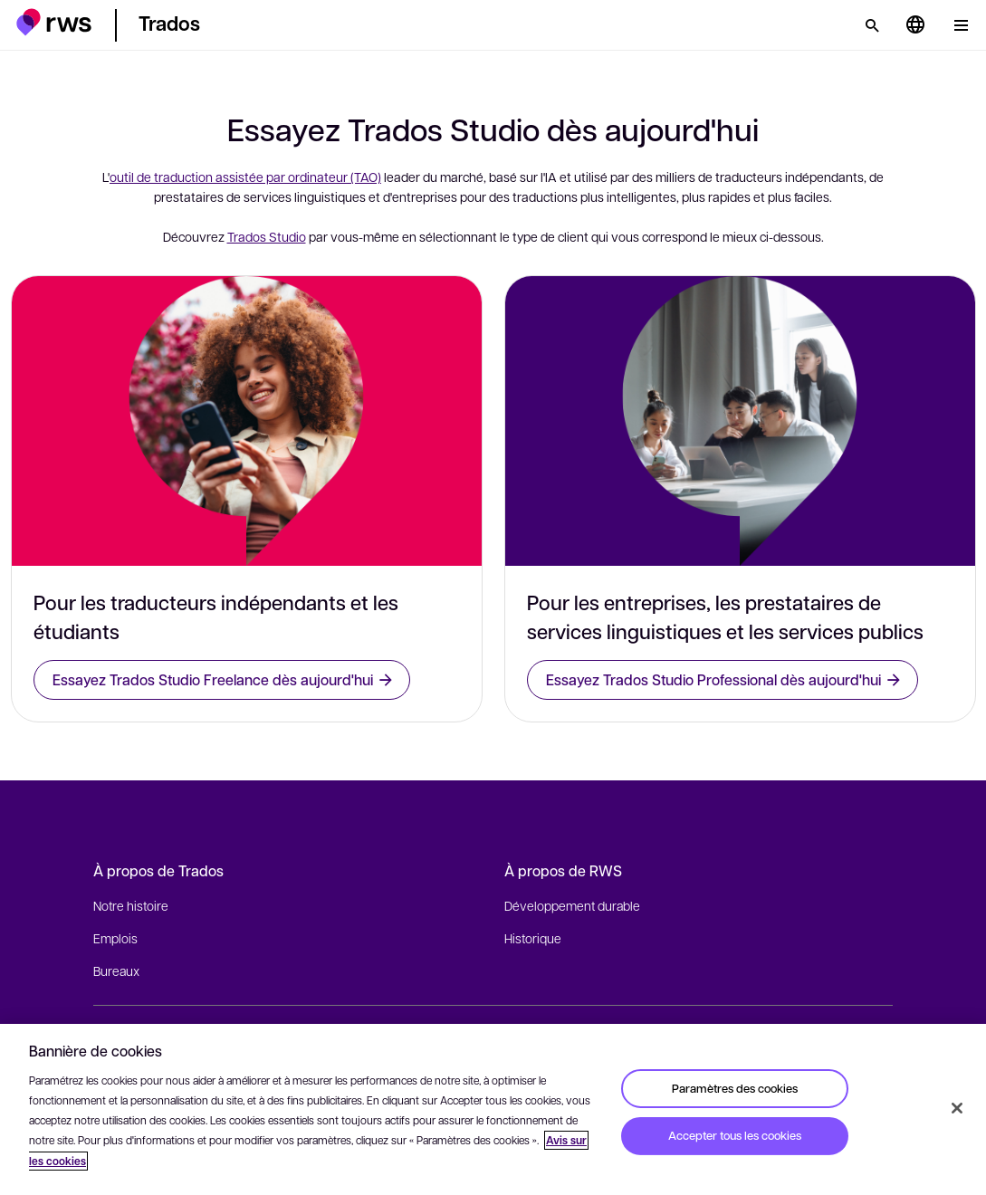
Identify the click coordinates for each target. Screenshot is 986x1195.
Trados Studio (266, 236)
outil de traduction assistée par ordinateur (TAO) (245, 176)
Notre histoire (130, 905)
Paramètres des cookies (735, 1087)
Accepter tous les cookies (734, 1135)
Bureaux (116, 970)
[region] (493, 1109)
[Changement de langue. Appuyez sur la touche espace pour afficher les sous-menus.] (915, 25)
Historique (532, 938)
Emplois (115, 938)
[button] (53, 22)
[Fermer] (957, 1108)
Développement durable (572, 905)
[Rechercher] (872, 25)
